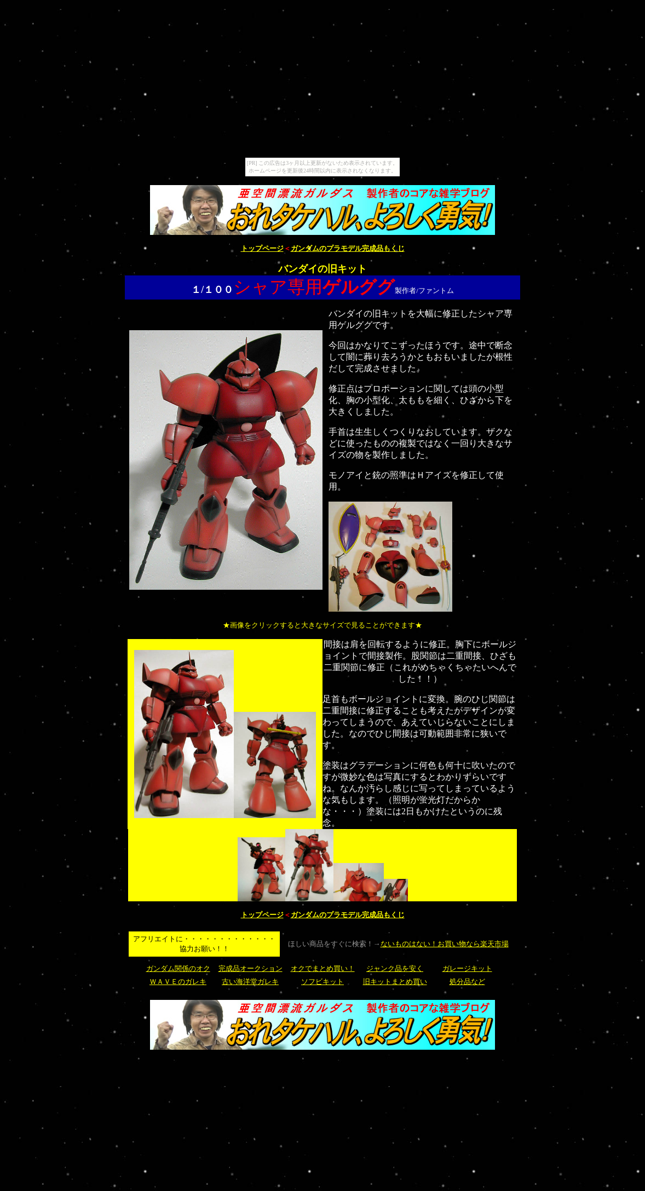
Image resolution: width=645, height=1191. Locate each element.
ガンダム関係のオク (178, 968)
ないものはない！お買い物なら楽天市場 (445, 944)
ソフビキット (322, 981)
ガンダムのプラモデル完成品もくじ (348, 248)
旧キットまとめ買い (395, 981)
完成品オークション (250, 968)
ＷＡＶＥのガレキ (177, 981)
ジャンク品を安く (394, 968)
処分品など (467, 981)
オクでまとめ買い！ (323, 968)
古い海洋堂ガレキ (250, 981)
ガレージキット (467, 968)
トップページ (262, 248)
